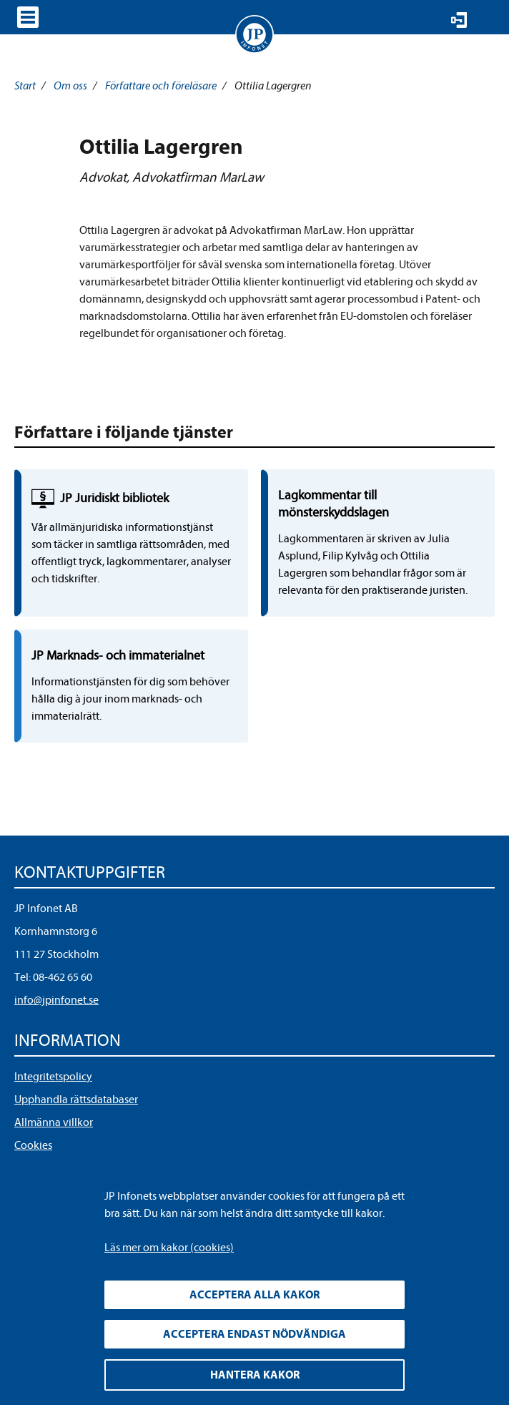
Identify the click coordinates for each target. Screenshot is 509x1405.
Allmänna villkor (53, 1122)
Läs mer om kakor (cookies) (169, 1247)
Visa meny (28, 17)
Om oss (70, 85)
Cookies (33, 1145)
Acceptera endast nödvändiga (254, 1334)
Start (25, 85)
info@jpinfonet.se (56, 1000)
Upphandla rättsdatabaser (76, 1099)
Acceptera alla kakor (254, 1294)
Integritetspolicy (53, 1076)
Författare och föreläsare (161, 85)
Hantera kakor (255, 1375)
